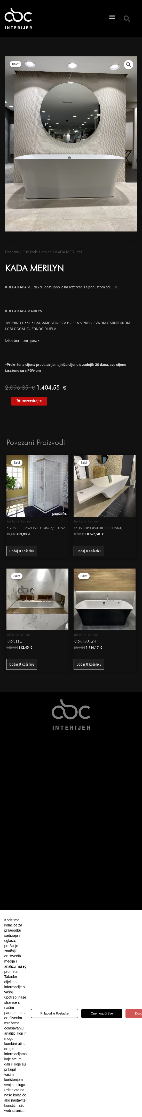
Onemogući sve (102, 1013)
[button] (112, 10)
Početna (12, 252)
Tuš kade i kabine (37, 252)
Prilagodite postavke (55, 1013)
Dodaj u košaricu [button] (21, 550)
